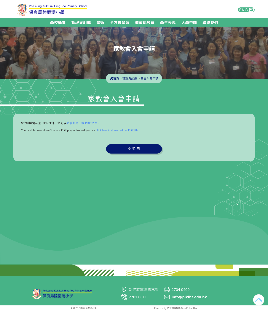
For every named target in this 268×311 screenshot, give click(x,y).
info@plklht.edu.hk (189, 296)
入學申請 (189, 23)
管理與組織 (81, 23)
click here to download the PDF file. (117, 130)
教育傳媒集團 (174, 308)
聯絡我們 (210, 23)
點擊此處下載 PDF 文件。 (83, 123)
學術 (100, 23)
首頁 (114, 78)
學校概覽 (58, 23)
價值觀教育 (144, 23)
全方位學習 (119, 23)
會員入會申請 (149, 78)
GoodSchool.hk (189, 308)
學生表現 (168, 23)
